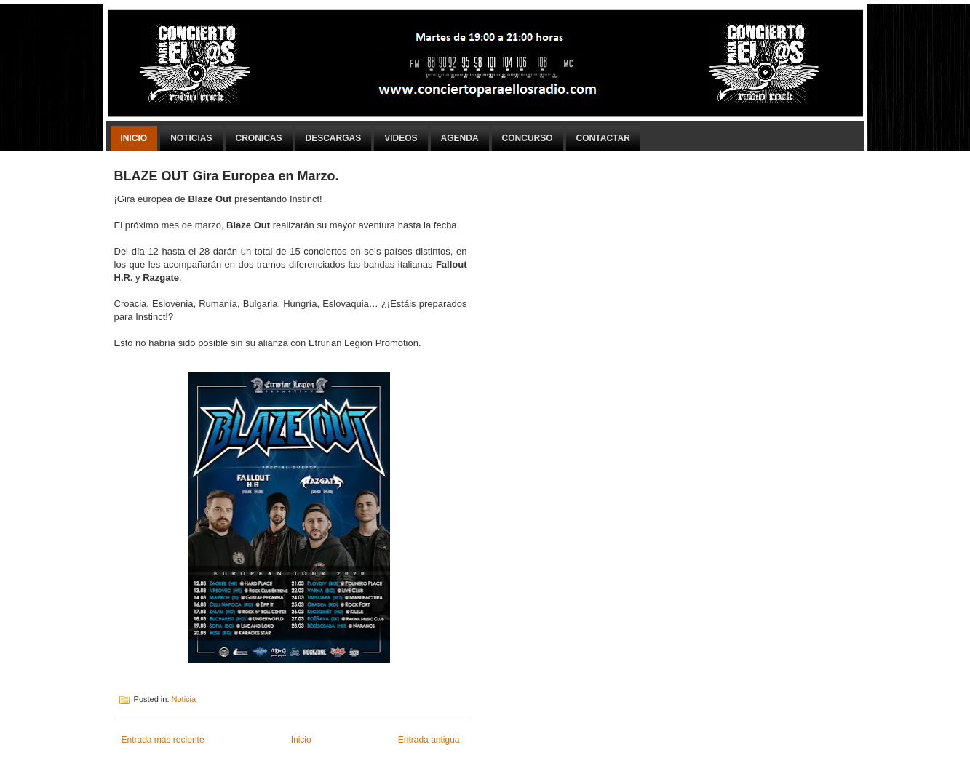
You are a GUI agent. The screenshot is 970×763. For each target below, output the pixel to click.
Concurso (527, 138)
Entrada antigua (429, 740)
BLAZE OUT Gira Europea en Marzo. (226, 176)
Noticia (184, 699)
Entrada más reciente (163, 740)
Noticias (191, 138)
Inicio (134, 138)
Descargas (334, 138)
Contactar (603, 138)
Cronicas (259, 138)
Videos (400, 138)
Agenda (460, 138)
